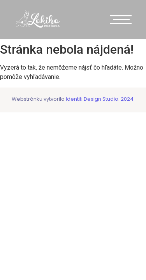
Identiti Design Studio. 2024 (99, 99)
